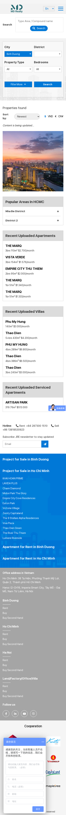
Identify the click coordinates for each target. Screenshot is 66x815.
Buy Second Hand (13, 617)
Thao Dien (13, 333)
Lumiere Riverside (12, 538)
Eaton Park (9, 503)
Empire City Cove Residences (19, 498)
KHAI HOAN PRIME (13, 478)
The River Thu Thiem (14, 533)
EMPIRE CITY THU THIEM (24, 269)
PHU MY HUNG (16, 344)
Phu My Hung (15, 321)
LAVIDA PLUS (10, 483)
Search (39, 28)
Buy (5, 613)
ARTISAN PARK (16, 402)
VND (50, 116)
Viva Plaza (8, 523)
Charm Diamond (12, 488)
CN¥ (60, 116)
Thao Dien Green (12, 528)
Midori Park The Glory (14, 493)
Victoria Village (11, 508)
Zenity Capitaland (13, 513)
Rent (5, 608)
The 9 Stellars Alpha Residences (21, 518)
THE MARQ (13, 246)
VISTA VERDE (15, 257)
